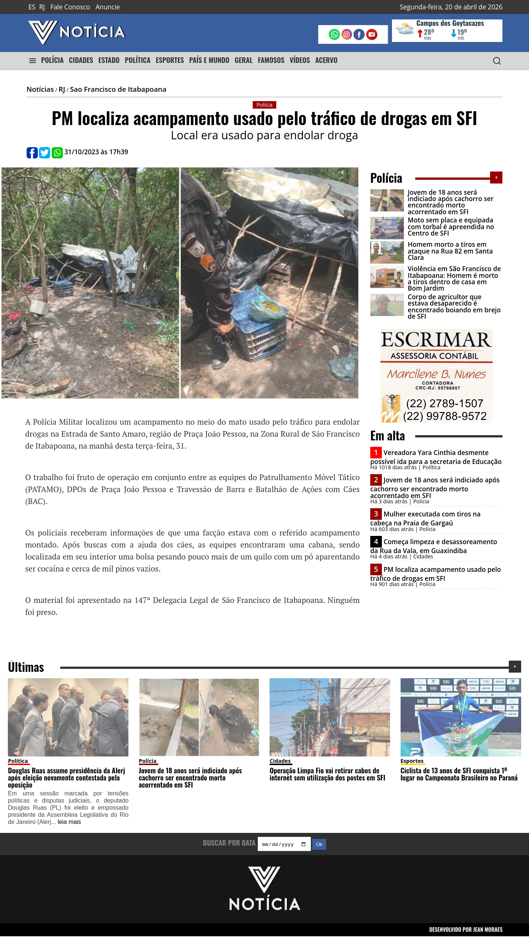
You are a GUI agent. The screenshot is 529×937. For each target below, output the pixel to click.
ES (32, 7)
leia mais (69, 822)
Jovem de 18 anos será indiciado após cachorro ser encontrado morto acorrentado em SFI (450, 202)
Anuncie (107, 7)
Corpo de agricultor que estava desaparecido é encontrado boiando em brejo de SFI (454, 306)
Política (18, 760)
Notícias (40, 89)
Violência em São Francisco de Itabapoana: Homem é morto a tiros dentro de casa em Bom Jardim (454, 278)
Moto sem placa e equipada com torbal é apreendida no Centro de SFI (451, 226)
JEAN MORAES (488, 930)
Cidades (280, 760)
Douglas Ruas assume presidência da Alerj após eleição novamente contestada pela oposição (66, 777)
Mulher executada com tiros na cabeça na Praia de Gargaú (425, 518)
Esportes (412, 760)
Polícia (147, 760)
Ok (319, 845)
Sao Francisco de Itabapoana (118, 89)
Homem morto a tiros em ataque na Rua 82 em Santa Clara (450, 251)
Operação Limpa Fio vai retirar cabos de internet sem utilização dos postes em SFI (327, 773)
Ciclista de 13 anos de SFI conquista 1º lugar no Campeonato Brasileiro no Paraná (459, 773)
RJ (42, 7)
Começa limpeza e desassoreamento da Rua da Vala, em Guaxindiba (433, 546)
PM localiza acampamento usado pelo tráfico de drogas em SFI (435, 574)
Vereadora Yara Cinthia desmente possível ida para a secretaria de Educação (436, 457)
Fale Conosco (70, 7)
